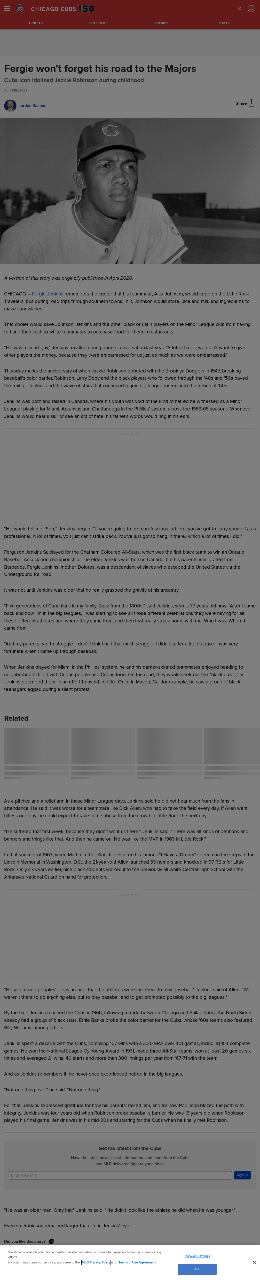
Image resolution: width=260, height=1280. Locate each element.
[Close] (254, 1262)
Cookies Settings (197, 1256)
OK (197, 1269)
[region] (130, 1262)
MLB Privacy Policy (96, 1262)
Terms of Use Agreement (137, 1262)
